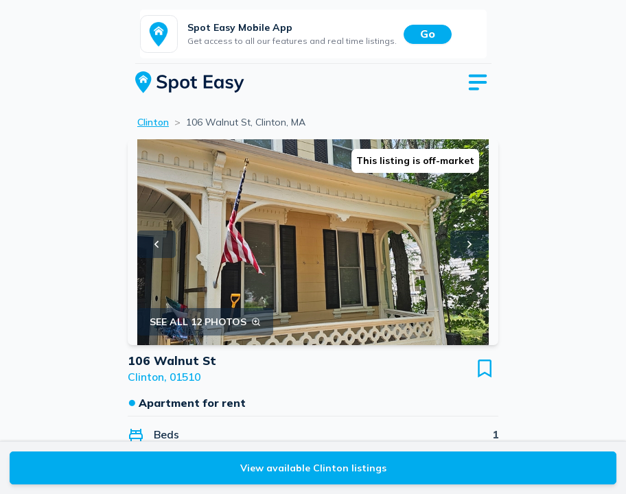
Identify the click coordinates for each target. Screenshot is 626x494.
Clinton (153, 122)
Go (427, 33)
